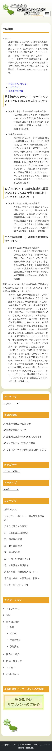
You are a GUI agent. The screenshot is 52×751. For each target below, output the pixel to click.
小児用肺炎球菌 (15, 91)
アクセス (10, 667)
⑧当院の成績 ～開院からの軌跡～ (22, 578)
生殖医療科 (15, 640)
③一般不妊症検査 (13, 546)
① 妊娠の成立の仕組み (16, 533)
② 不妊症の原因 (13, 539)
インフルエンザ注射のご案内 (20, 443)
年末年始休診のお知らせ (18, 423)
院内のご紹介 (13, 654)
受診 (8, 615)
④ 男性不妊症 (12, 552)
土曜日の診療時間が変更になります (24, 436)
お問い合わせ (10, 509)
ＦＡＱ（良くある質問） (16, 526)
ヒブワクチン (14, 87)
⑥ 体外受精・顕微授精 (16, 565)
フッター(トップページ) (16, 585)
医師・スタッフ (14, 661)
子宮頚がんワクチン (17, 84)
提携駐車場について (16, 430)
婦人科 (13, 633)
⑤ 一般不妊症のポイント (17, 559)
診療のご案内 (13, 622)
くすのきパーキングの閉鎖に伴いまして (26, 449)
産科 (12, 627)
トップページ (13, 609)
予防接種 (14, 646)
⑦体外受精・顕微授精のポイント (20, 572)
